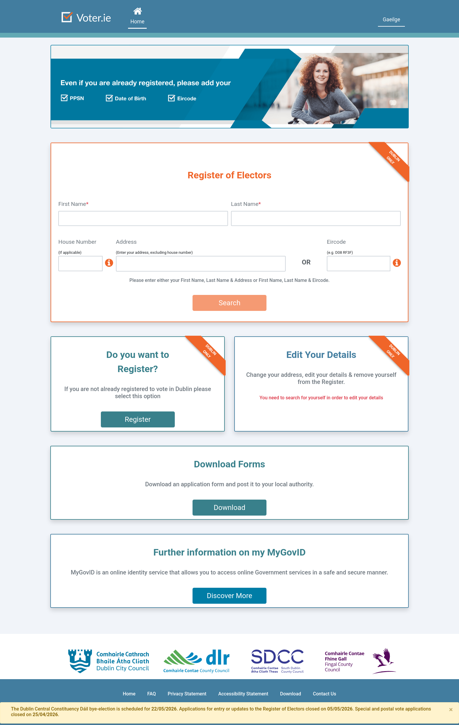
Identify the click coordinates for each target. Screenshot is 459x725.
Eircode (336, 241)
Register (138, 419)
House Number (77, 241)
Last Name (244, 204)
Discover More (229, 596)
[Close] (451, 710)
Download (229, 507)
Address (126, 241)
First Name (72, 204)
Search (229, 303)
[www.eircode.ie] (395, 263)
